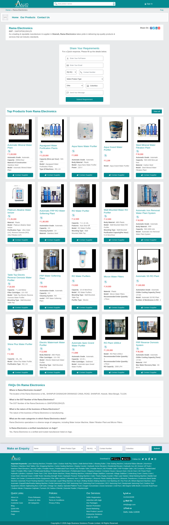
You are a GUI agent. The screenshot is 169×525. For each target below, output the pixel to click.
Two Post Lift (125, 481)
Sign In (149, 3)
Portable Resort (96, 468)
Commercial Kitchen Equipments (38, 478)
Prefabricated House (78, 471)
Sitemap (14, 500)
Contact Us (48, 16)
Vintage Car (52, 486)
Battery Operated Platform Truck (70, 486)
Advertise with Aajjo (94, 500)
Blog (13, 505)
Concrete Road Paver (149, 486)
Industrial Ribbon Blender (133, 463)
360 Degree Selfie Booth (131, 486)
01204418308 (128, 497)
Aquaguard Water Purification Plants (49, 146)
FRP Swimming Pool (74, 483)
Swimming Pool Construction (93, 483)
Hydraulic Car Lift (130, 466)
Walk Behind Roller (86, 463)
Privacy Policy (54, 503)
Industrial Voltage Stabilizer (95, 473)
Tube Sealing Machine (115, 463)
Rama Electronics (20, 9)
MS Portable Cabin (110, 468)
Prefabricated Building (42, 471)
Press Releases (34, 497)
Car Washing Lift (113, 481)
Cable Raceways (86, 478)
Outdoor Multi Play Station (68, 463)
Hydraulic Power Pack (35, 473)
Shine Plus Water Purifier (20, 344)
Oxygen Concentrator (90, 486)
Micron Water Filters (114, 276)
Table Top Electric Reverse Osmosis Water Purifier (20, 277)
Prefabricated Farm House (64, 468)
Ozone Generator (106, 486)
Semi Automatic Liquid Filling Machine (59, 481)
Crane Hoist (15, 476)
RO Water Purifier (80, 210)
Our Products (32, 16)
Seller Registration (93, 497)
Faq (161, 9)
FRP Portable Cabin (125, 468)
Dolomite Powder (70, 488)
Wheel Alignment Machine (140, 481)
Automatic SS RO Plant (147, 276)
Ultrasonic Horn (72, 478)
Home (8, 9)
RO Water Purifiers (81, 276)
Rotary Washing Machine (75, 473)
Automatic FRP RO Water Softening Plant (52, 211)
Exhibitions (15, 511)
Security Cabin (36, 468)
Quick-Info (15, 508)
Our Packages (92, 503)
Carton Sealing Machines (64, 466)
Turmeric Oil (44, 488)
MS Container (139, 468)
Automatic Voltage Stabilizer (116, 473)
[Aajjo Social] (143, 459)
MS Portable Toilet (82, 468)
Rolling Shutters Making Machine (94, 481)
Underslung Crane (135, 473)
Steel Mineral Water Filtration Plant (145, 146)
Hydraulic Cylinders (18, 473)
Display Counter (80, 466)
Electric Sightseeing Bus (29, 486)
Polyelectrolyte (83, 488)
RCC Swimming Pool (113, 483)
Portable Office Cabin (24, 471)
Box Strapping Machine (45, 466)
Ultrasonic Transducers (128, 478)
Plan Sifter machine (58, 478)
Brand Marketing (92, 508)
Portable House (48, 468)
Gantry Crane (148, 473)
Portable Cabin (51, 463)
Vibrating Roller (99, 463)
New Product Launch (94, 511)
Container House (109, 471)
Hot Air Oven (132, 471)
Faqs (13, 514)
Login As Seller (92, 517)
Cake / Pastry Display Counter (102, 476)
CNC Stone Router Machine (54, 473)
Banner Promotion (93, 505)
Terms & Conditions (56, 500)
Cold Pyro (117, 486)
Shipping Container (94, 471)
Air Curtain (21, 478)
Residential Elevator (115, 466)
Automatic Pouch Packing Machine (31, 481)
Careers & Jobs (34, 500)
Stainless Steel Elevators (20, 468)
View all (157, 111)
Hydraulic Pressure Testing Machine (76, 476)
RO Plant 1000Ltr (112, 342)
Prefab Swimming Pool (57, 483)
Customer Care (17, 503)
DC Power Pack (144, 471)
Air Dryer (77, 481)
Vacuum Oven (121, 471)
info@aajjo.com (129, 504)
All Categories (33, 503)
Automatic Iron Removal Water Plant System (148, 211)
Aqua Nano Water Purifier (84, 146)
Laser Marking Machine (36, 463)
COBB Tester (38, 476)
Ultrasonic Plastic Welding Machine (106, 478)
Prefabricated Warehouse (60, 471)
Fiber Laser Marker (121, 476)
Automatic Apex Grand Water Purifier (83, 344)
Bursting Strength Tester (53, 476)
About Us (14, 497)
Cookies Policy (54, 497)
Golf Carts (43, 486)
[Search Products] (55, 3)
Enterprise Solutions (94, 514)
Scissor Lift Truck (144, 466)
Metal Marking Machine (137, 476)
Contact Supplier (20, 175)
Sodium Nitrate (17, 488)
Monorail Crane (26, 476)
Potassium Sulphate (31, 488)
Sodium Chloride (56, 488)
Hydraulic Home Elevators (97, 466)
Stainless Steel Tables (27, 466)
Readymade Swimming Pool (132, 483)
